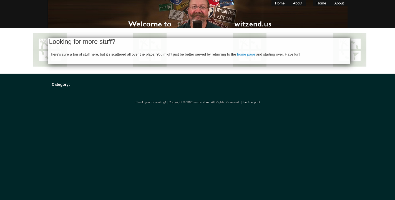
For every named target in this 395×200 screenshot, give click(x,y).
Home (280, 3)
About (297, 3)
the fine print (251, 102)
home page (246, 54)
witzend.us (201, 102)
